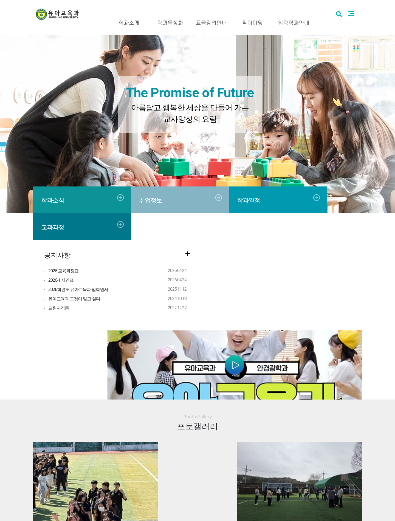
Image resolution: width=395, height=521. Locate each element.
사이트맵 (359, 22)
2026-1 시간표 (61, 253)
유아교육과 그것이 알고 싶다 (74, 272)
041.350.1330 (239, 497)
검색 (346, 22)
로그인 (353, 4)
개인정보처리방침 (187, 484)
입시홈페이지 (330, 4)
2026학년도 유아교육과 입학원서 (78, 262)
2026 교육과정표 (63, 244)
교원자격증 (58, 281)
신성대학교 (304, 4)
